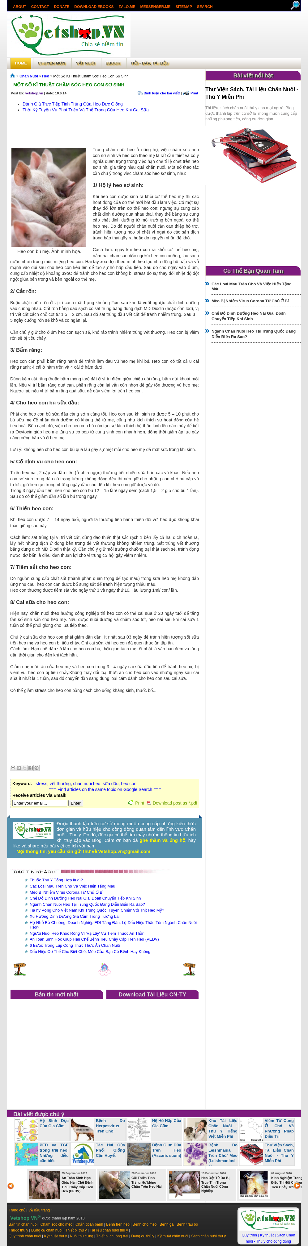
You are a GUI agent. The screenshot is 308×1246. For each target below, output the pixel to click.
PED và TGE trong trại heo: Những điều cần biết (54, 1153)
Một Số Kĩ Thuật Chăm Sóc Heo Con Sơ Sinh (68, 84)
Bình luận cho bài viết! (162, 93)
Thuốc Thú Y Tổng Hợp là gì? (56, 880)
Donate (61, 7)
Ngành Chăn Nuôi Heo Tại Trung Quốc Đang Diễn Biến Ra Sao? (87, 904)
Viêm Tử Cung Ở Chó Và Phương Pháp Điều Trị (279, 1128)
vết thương (60, 783)
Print (194, 93)
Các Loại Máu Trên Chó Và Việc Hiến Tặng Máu (72, 886)
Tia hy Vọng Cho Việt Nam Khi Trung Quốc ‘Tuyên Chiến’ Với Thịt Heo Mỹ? (97, 910)
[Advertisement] (215, 35)
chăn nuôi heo (86, 783)
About (19, 7)
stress (41, 783)
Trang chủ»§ (13, 75)
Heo (45, 76)
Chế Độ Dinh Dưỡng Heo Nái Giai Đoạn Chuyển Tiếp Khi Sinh (85, 898)
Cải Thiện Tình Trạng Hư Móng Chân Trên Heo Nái (146, 1182)
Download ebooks (93, 7)
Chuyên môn (51, 63)
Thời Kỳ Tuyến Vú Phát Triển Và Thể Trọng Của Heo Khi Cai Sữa (86, 109)
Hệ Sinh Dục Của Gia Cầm (54, 1123)
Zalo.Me (127, 7)
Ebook (113, 63)
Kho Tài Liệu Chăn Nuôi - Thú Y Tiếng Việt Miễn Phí (222, 1128)
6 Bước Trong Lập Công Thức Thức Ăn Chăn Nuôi (75, 945)
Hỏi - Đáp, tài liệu (149, 63)
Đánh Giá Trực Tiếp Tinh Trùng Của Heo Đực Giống (73, 103)
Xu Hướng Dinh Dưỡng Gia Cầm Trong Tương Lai (74, 916)
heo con (128, 783)
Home (21, 63)
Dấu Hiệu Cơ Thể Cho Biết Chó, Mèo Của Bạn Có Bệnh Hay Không (90, 951)
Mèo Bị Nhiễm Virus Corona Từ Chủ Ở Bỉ (66, 892)
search (205, 7)
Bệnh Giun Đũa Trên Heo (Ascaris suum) (166, 1150)
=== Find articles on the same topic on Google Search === (105, 789)
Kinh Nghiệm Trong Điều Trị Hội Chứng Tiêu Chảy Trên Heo (287, 1182)
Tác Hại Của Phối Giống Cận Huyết (110, 1150)
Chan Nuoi (28, 76)
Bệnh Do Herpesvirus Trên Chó (110, 1125)
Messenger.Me (155, 7)
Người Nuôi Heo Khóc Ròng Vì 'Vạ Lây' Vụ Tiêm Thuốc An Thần (87, 933)
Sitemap (184, 7)
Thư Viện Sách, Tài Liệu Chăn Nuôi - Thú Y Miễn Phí (279, 1153)
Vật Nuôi (85, 63)
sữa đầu (110, 783)
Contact (40, 7)
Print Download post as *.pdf (162, 803)
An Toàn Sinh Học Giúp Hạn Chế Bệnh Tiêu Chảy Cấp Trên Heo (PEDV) (94, 939)
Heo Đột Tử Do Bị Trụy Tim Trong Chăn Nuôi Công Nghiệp (215, 1184)
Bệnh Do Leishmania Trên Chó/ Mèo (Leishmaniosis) (222, 1155)
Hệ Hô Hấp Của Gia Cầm (166, 1123)
